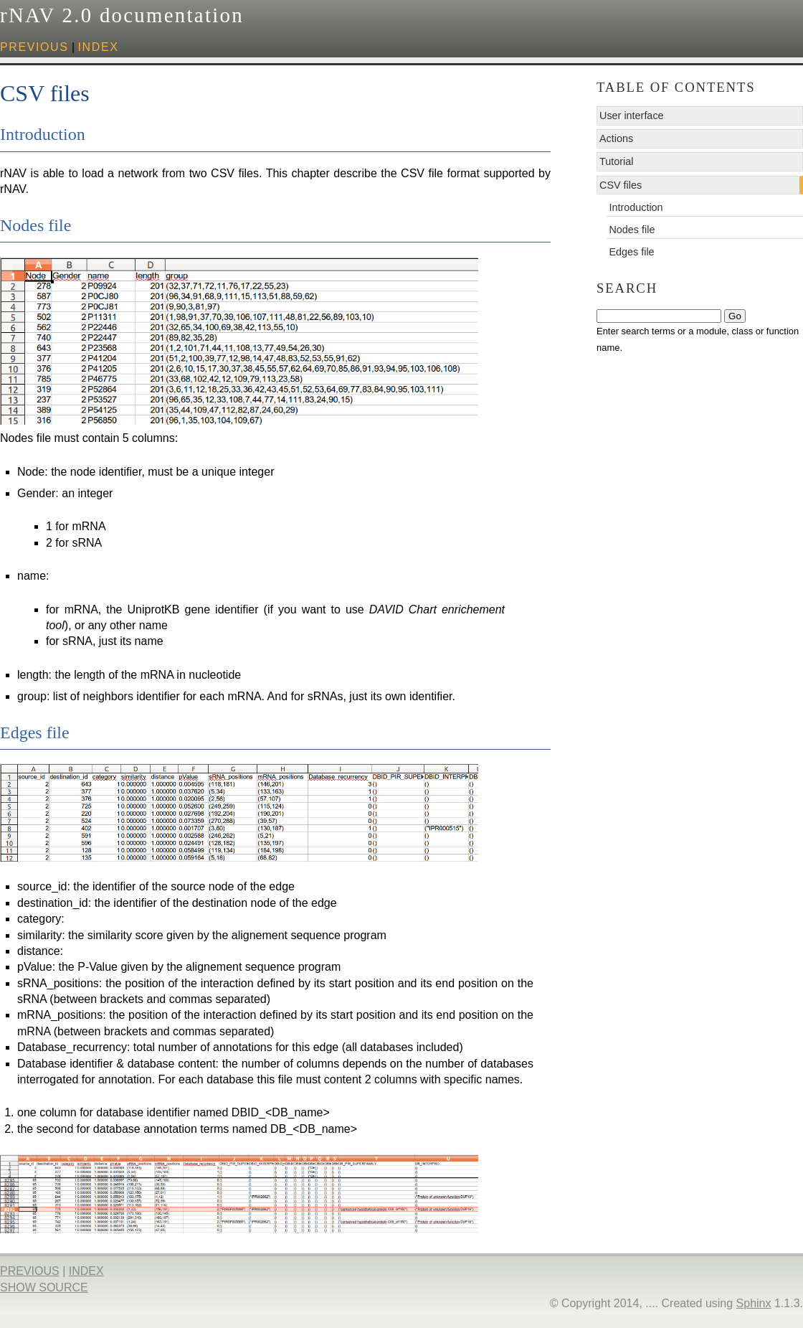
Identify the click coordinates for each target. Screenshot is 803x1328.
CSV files (620, 185)
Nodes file (632, 229)
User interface (631, 115)
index (98, 47)
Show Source (44, 1287)
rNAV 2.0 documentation (122, 15)
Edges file (631, 252)
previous (34, 47)
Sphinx (753, 1303)
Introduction (635, 207)
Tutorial (616, 161)
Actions (616, 138)
